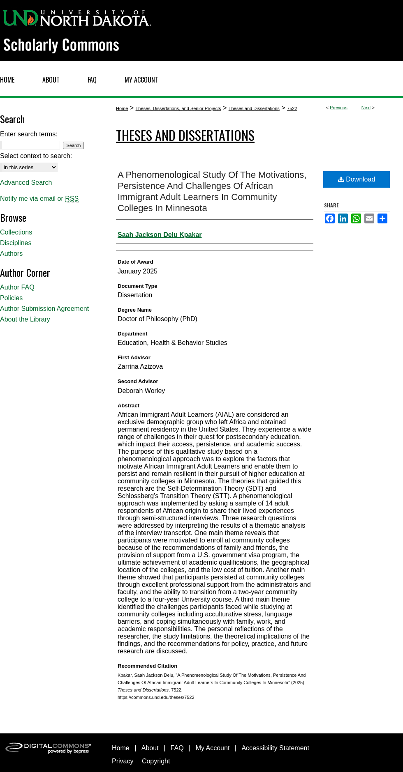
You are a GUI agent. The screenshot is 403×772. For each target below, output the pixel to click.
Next (366, 107)
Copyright (156, 761)
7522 (292, 108)
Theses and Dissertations (254, 108)
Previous (338, 107)
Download (356, 179)
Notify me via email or (39, 198)
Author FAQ (17, 287)
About (150, 747)
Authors (11, 253)
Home (122, 108)
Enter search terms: (29, 134)
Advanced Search (26, 182)
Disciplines (15, 242)
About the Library (25, 319)
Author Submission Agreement (44, 308)
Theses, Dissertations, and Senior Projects (178, 108)
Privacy (122, 761)
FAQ (177, 747)
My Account (213, 747)
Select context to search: (36, 155)
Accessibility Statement (275, 747)
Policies (11, 297)
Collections (16, 232)
